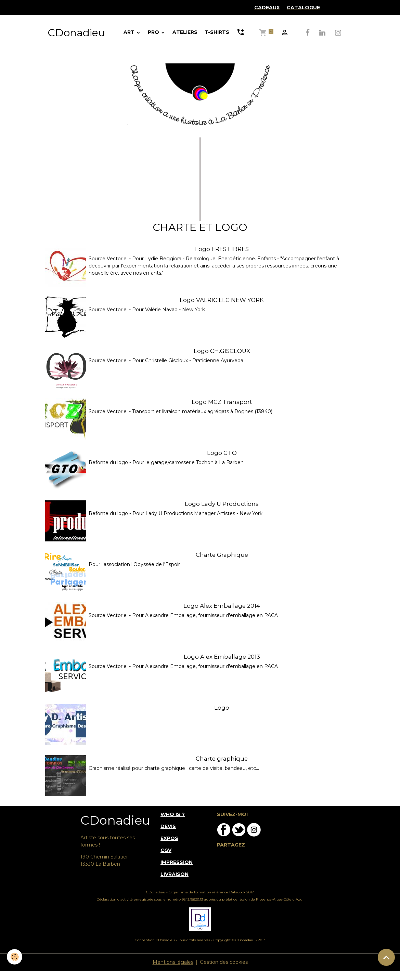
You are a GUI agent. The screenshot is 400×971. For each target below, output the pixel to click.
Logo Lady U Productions (222, 503)
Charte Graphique (222, 554)
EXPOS (169, 838)
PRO (154, 32)
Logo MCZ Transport (222, 401)
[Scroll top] (386, 957)
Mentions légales (173, 962)
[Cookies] (14, 957)
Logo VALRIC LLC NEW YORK (222, 300)
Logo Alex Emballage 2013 (222, 656)
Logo (221, 707)
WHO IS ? (172, 814)
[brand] (76, 32)
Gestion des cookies (224, 962)
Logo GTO (222, 452)
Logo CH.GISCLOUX (222, 350)
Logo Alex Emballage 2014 (221, 605)
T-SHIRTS (217, 32)
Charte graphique (222, 758)
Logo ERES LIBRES (222, 249)
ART (130, 32)
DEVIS (168, 826)
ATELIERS (184, 32)
